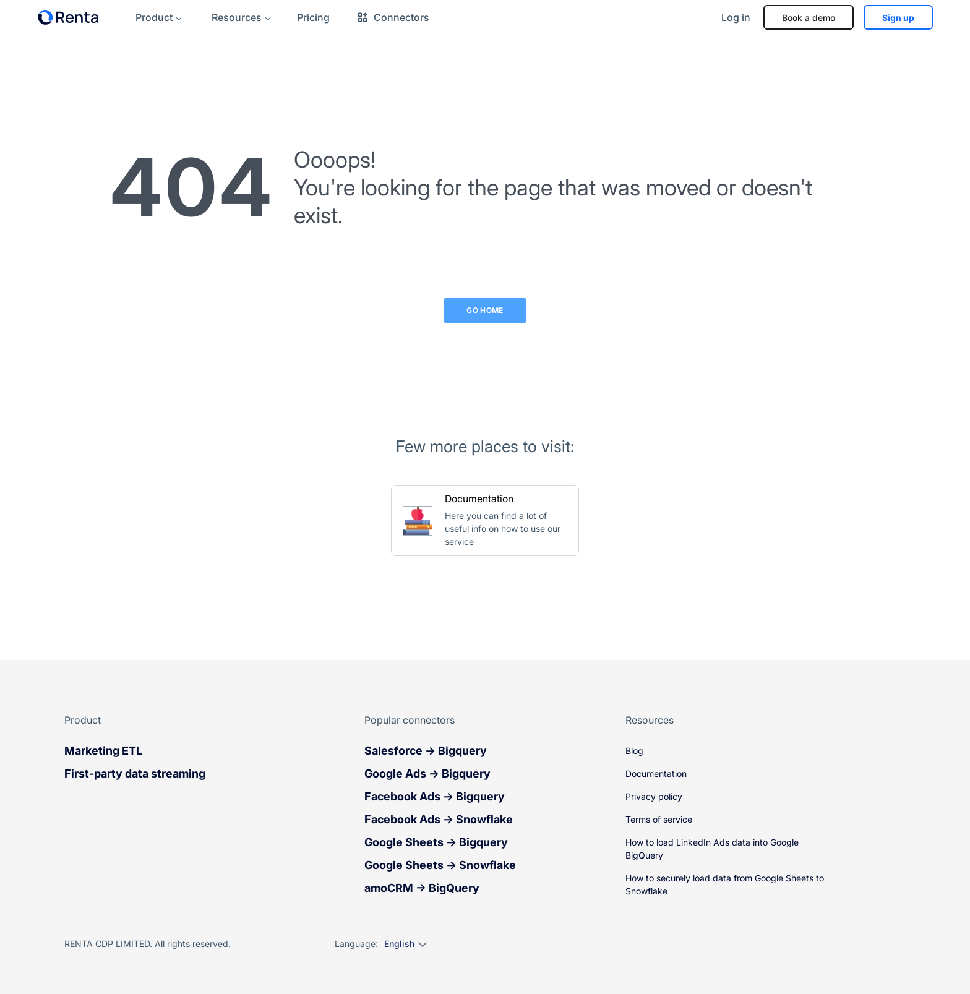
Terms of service (658, 819)
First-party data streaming (134, 773)
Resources (237, 17)
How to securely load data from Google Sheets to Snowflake (724, 884)
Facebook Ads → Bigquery (434, 796)
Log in (735, 17)
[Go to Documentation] (485, 520)
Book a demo (808, 17)
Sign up (898, 17)
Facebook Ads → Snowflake (438, 819)
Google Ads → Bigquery (427, 773)
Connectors (392, 17)
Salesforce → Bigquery (425, 750)
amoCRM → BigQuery (421, 887)
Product (154, 17)
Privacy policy (653, 796)
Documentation (656, 773)
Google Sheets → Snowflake (440, 865)
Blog (634, 750)
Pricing (313, 17)
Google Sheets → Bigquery (436, 842)
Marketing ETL (103, 750)
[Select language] (405, 944)
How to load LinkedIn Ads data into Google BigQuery (712, 848)
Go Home (485, 310)
